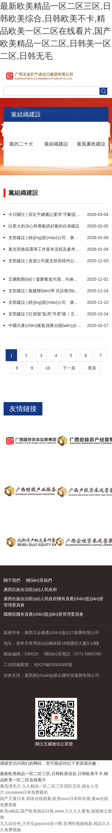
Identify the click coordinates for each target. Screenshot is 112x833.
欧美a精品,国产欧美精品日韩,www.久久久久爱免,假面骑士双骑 (56, 814)
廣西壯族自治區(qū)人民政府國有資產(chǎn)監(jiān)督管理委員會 (53, 601)
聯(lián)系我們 (39, 580)
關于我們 (12, 580)
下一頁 (69, 368)
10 (48, 368)
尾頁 (92, 368)
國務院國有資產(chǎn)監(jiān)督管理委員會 (43, 614)
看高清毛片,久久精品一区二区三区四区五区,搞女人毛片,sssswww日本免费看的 (49, 789)
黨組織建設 (56, 143)
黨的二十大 (21, 143)
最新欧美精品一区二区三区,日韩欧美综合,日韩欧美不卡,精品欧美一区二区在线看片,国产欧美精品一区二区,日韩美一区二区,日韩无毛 (55, 31)
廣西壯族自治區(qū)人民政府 (30, 589)
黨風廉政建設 (91, 143)
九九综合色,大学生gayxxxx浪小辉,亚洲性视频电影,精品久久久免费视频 (55, 826)
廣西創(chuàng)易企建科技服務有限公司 (61, 675)
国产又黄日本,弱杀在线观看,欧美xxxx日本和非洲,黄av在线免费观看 (54, 801)
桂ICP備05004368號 (53, 664)
